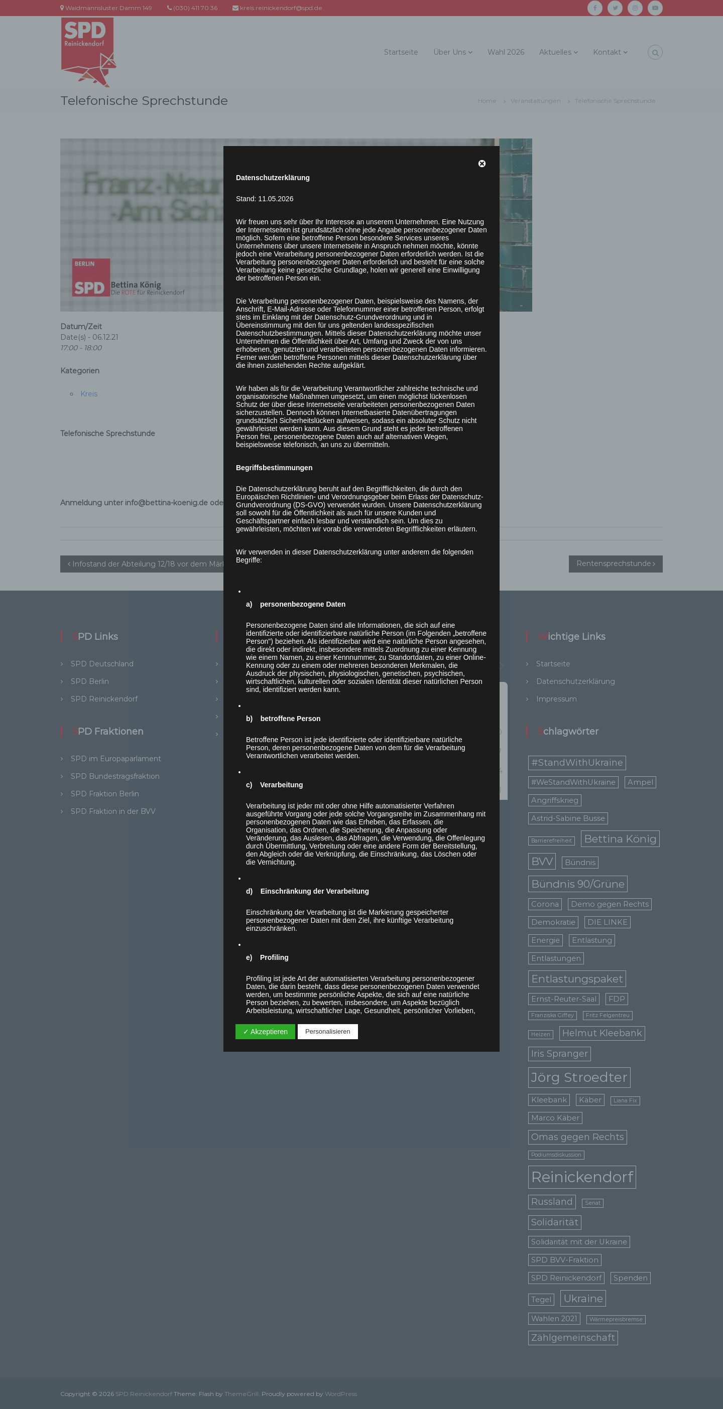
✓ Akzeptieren (265, 1032)
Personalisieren (327, 1031)
